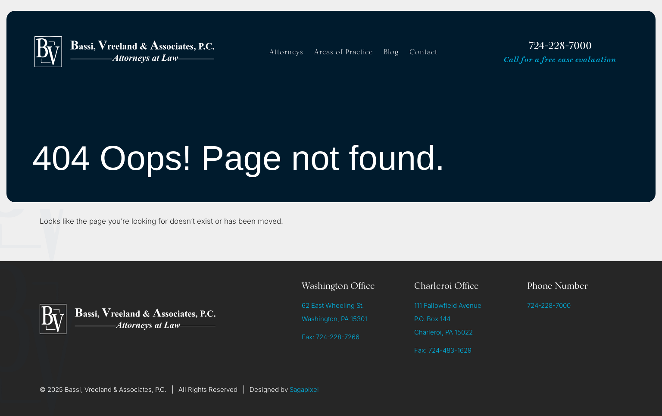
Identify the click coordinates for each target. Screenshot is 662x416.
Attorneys (286, 51)
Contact (423, 51)
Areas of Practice (343, 51)
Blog (391, 51)
